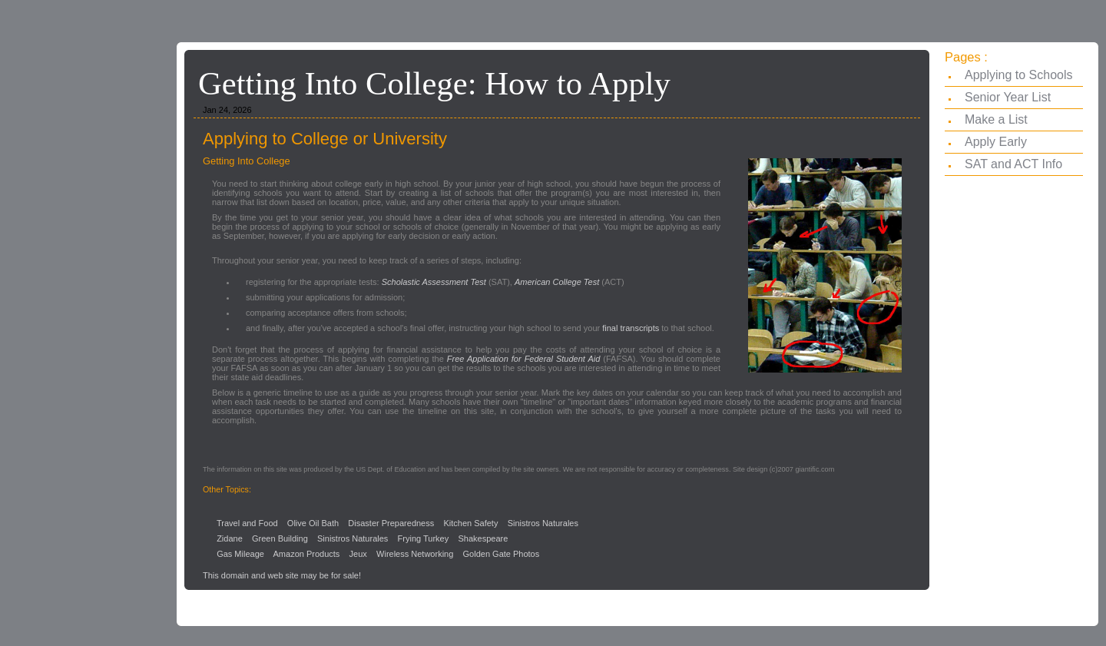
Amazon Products (306, 553)
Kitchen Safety (470, 523)
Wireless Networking (414, 553)
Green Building (280, 538)
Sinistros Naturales (543, 523)
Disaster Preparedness (391, 523)
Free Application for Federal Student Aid (524, 358)
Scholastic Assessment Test (434, 282)
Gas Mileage (240, 553)
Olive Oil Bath (313, 523)
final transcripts (630, 328)
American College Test (557, 282)
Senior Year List (1008, 97)
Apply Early (996, 141)
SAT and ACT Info (1013, 164)
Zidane (230, 538)
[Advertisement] (553, 13)
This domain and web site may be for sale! (282, 575)
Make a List (996, 119)
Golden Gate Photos (501, 553)
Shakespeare (483, 538)
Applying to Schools (1019, 74)
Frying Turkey (423, 538)
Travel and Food (247, 523)
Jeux (358, 553)
